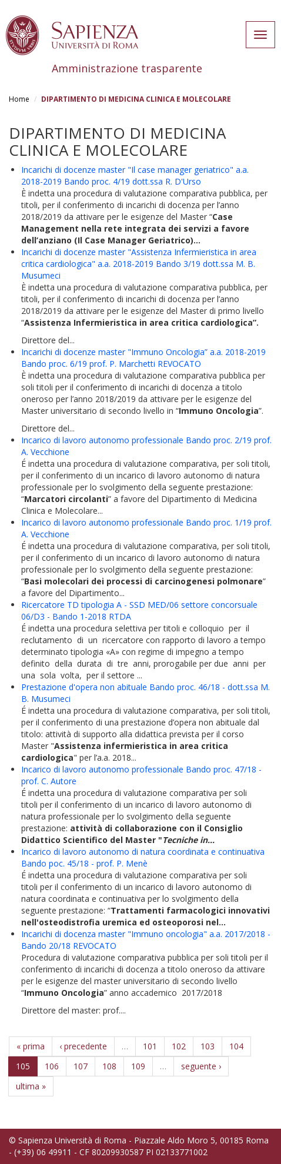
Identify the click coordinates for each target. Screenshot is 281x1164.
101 (150, 1046)
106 (52, 1066)
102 (179, 1046)
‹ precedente (83, 1046)
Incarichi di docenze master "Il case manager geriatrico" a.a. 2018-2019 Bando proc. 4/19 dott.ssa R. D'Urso (135, 175)
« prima (30, 1046)
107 (80, 1066)
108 (109, 1066)
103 (207, 1046)
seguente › (201, 1066)
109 (138, 1066)
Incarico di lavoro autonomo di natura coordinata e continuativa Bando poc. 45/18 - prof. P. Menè (143, 857)
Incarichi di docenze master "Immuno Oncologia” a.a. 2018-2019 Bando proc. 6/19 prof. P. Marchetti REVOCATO (143, 357)
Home (19, 99)
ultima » (31, 1086)
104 (236, 1046)
